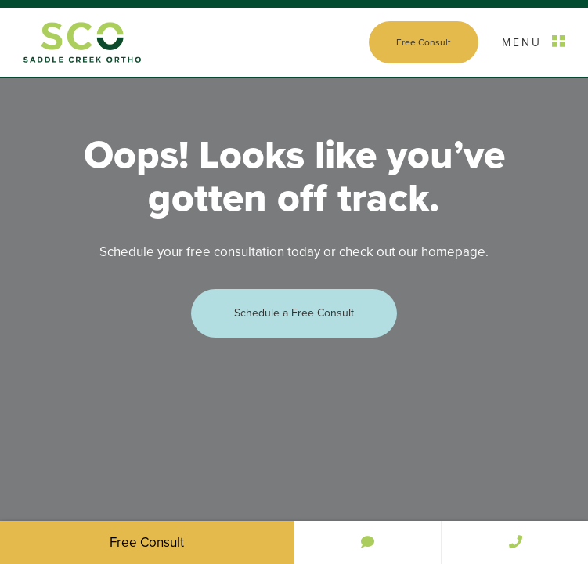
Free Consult (423, 42)
